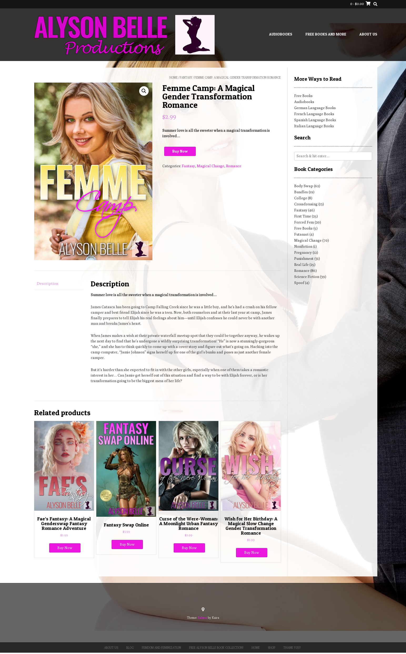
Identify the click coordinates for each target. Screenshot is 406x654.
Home (173, 77)
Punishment (304, 258)
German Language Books (315, 108)
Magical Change (210, 166)
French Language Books (314, 114)
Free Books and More (325, 34)
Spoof (299, 283)
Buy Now (180, 151)
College (300, 198)
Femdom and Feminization (161, 647)
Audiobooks (280, 34)
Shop (271, 647)
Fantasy (186, 77)
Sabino (202, 618)
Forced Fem (304, 222)
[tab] (58, 283)
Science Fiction (306, 277)
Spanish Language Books (315, 120)
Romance (233, 166)
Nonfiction (303, 246)
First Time (302, 216)
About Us (368, 34)
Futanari (301, 234)
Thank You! (292, 647)
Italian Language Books (314, 126)
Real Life (301, 264)
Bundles (301, 192)
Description (47, 283)
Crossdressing (306, 204)
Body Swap (303, 186)
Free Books (303, 96)
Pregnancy (303, 252)
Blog (130, 647)
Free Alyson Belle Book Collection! (216, 647)
